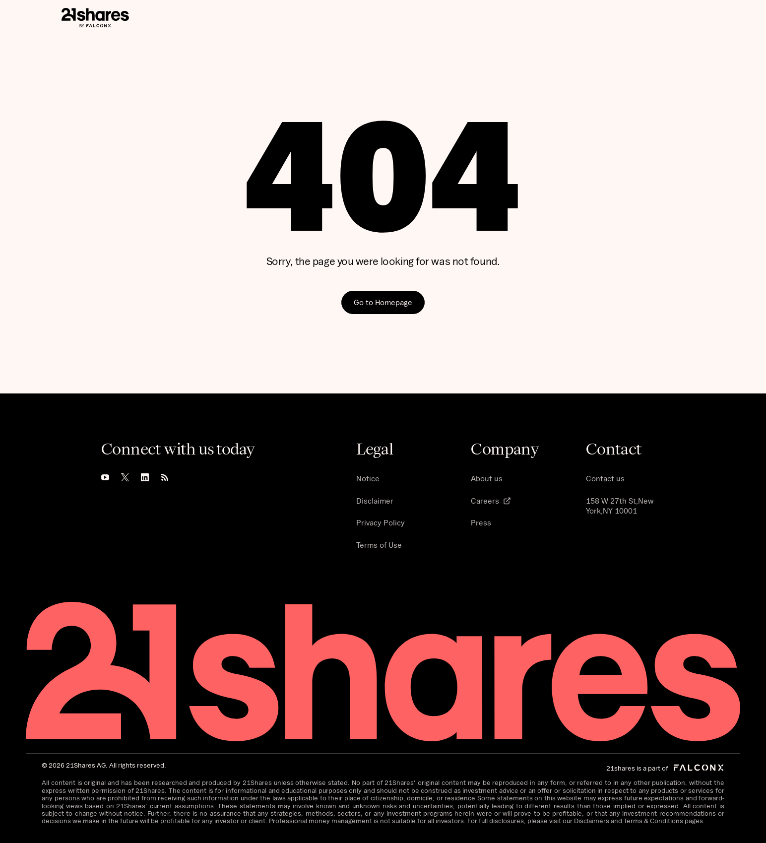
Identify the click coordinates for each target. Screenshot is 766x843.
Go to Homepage (383, 302)
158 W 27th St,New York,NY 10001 (619, 506)
